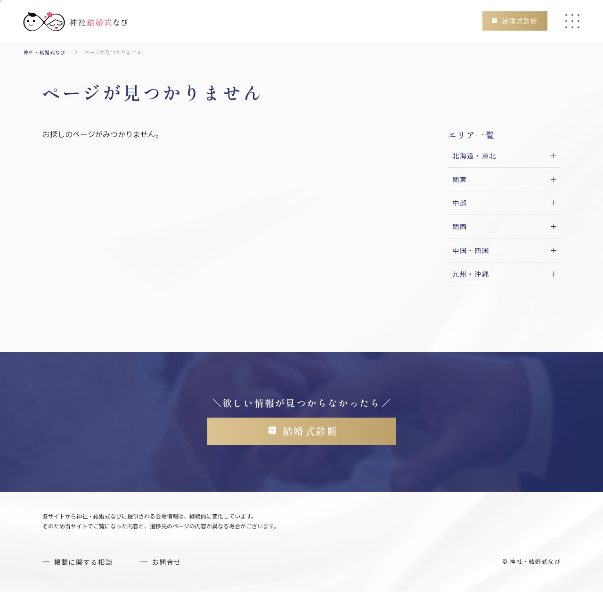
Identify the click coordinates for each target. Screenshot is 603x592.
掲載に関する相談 (83, 562)
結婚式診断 (520, 20)
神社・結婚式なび (45, 52)
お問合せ (166, 562)
